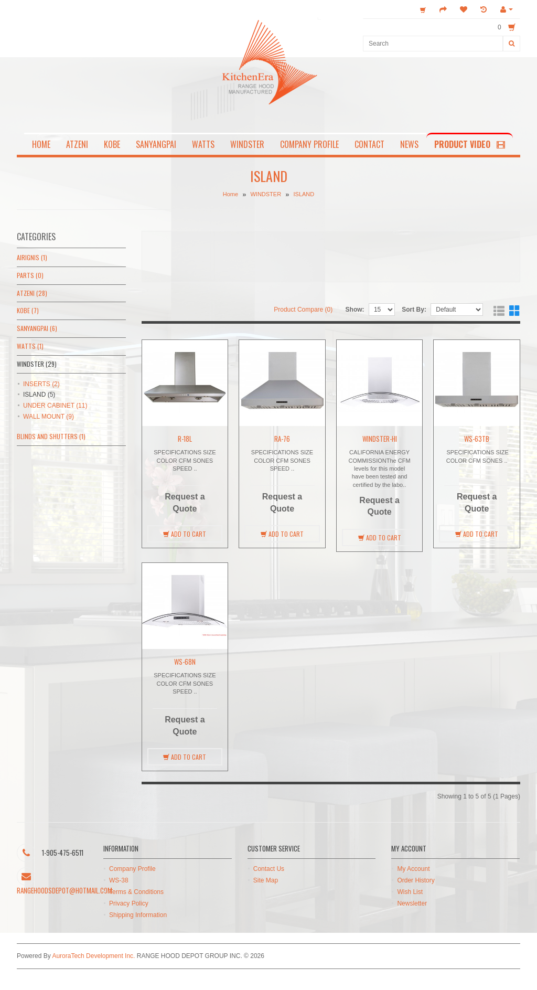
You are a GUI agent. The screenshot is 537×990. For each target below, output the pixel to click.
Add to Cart (184, 533)
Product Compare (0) (303, 309)
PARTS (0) (30, 275)
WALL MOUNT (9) (48, 416)
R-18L (185, 438)
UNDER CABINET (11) (55, 405)
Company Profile (132, 868)
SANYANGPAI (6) (37, 328)
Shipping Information (138, 915)
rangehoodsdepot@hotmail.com (64, 890)
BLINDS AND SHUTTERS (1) (51, 436)
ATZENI (77, 144)
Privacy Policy (128, 903)
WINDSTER (247, 144)
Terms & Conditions (136, 892)
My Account (413, 868)
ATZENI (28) (32, 293)
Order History (415, 880)
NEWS (409, 144)
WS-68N (185, 661)
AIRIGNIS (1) (32, 257)
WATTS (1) (30, 346)
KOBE (112, 144)
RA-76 (282, 438)
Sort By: (414, 309)
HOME (41, 144)
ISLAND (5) (39, 394)
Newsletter (412, 903)
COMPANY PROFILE (309, 144)
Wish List (410, 892)
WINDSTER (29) (37, 363)
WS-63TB (476, 438)
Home (230, 194)
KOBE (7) (28, 310)
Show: (355, 309)
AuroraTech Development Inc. (93, 956)
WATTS (203, 144)
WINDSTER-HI (379, 438)
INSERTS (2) (41, 384)
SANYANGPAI (156, 144)
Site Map (265, 880)
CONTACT (369, 144)
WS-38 (118, 880)
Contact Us (268, 868)
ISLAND (303, 194)
